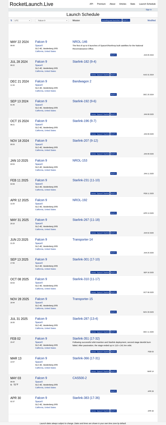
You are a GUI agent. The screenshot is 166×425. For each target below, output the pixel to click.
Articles (122, 4)
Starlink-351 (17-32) (86, 338)
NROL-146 (80, 41)
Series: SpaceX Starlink (100, 75)
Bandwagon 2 (82, 81)
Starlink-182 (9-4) (84, 61)
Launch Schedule (147, 4)
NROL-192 (80, 200)
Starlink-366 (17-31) (86, 358)
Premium (101, 4)
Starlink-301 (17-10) (86, 259)
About (112, 4)
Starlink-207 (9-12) (85, 140)
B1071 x (126, 20)
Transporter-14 (83, 239)
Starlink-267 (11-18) (86, 219)
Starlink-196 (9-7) (84, 121)
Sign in (149, 10)
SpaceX (39, 45)
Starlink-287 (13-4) (85, 318)
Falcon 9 (41, 41)
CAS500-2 (80, 378)
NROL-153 (80, 160)
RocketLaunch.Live (31, 4)
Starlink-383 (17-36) (86, 398)
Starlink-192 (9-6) (84, 101)
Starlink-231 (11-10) (86, 180)
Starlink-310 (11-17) (86, 279)
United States (50, 51)
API (91, 4)
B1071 (113, 55)
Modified (152, 20)
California (39, 51)
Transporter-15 (83, 299)
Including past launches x (111, 20)
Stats (132, 4)
